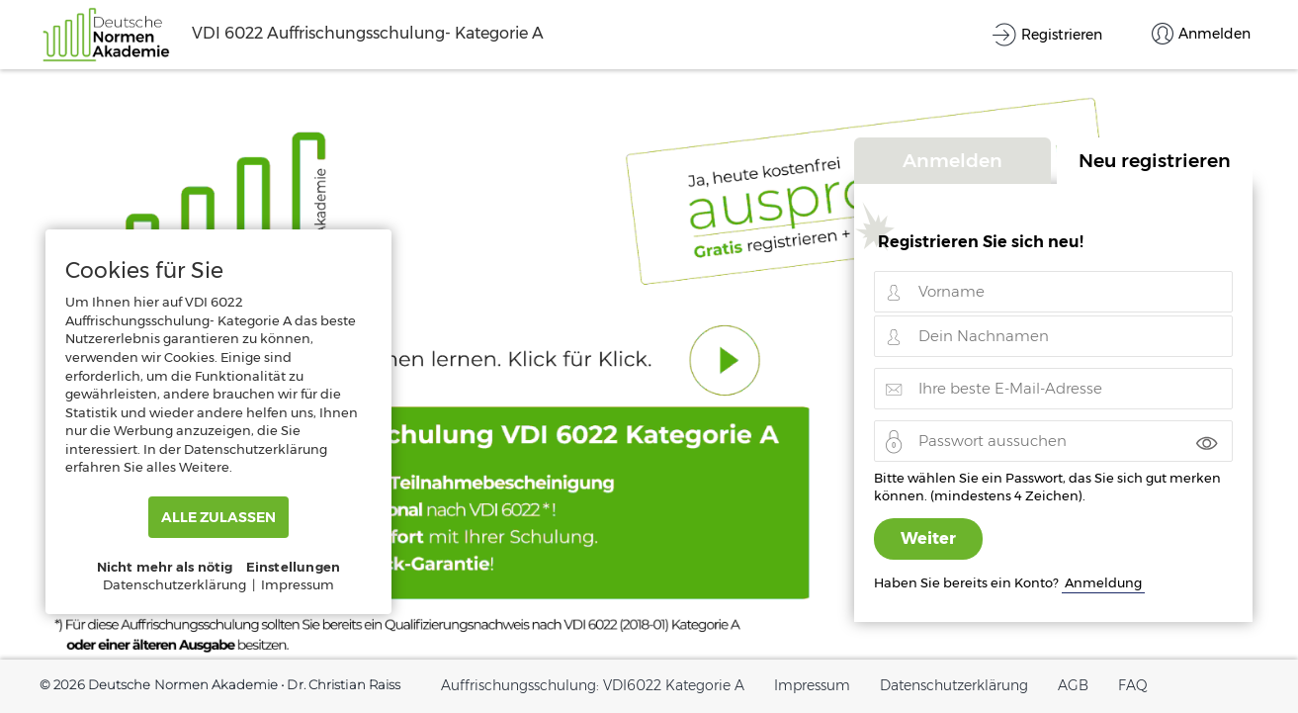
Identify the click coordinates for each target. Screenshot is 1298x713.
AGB (1073, 685)
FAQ (1133, 685)
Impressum (812, 685)
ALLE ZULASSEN (218, 517)
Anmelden (952, 160)
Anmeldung (1103, 582)
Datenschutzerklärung (954, 685)
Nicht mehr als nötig (165, 567)
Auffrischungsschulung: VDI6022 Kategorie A (592, 685)
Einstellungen (293, 567)
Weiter (928, 538)
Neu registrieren (1155, 160)
